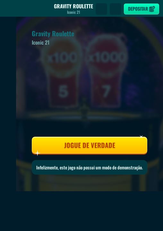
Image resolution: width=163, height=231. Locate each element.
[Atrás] (9, 9)
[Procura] (101, 9)
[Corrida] (115, 9)
